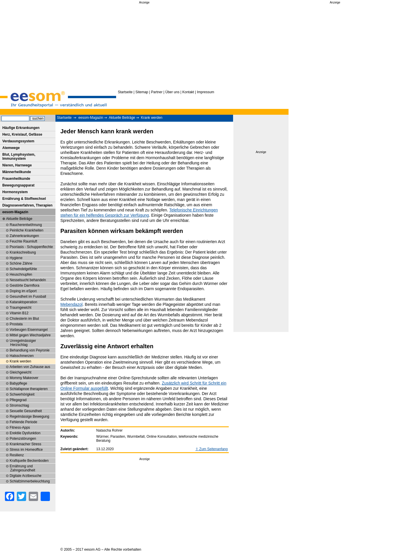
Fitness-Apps (20, 427)
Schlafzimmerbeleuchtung (30, 481)
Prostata (16, 324)
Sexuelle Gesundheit (26, 411)
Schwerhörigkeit (22, 394)
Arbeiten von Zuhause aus (30, 367)
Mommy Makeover (24, 378)
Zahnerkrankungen (24, 236)
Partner (156, 92)
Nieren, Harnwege (17, 165)
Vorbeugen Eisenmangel (29, 330)
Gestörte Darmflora (24, 285)
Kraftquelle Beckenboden (29, 461)
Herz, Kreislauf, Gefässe (22, 134)
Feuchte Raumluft (23, 241)
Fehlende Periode (23, 422)
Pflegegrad (18, 400)
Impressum (205, 92)
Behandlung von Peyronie (29, 350)
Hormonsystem (15, 192)
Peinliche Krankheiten (26, 230)
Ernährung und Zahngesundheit (22, 468)
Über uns (172, 92)
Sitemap (142, 92)
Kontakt (188, 92)
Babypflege (18, 383)
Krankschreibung (23, 252)
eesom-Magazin (90, 118)
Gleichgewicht (20, 372)
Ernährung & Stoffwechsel (24, 199)
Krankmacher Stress (25, 444)
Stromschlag (19, 405)
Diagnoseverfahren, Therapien (27, 205)
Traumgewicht (20, 308)
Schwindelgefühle (23, 269)
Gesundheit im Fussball (28, 297)
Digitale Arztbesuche (25, 476)
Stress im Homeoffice (26, 450)
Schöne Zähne (21, 263)
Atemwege (11, 148)
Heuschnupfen (21, 274)
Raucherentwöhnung (26, 225)
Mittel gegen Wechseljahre (30, 335)
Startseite (125, 92)
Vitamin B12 (19, 313)
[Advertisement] (144, 46)
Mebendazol (71, 304)
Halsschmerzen (22, 356)
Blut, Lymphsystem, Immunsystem (18, 156)
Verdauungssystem (18, 141)
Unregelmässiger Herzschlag (23, 343)
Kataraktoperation (23, 302)
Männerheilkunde (16, 172)
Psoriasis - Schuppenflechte (31, 247)
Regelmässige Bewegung (29, 416)
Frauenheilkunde (16, 179)
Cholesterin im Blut (24, 319)
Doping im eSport (23, 291)
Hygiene (16, 258)
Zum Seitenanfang (213, 449)
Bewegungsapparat (18, 185)
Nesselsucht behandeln (28, 280)
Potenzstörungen (23, 439)
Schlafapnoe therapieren (29, 389)
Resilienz (17, 455)
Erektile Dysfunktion (25, 433)
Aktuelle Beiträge (122, 118)
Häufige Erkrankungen (20, 128)
